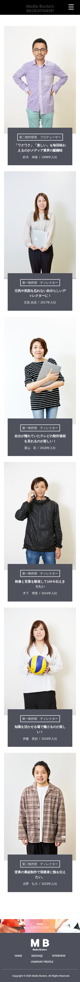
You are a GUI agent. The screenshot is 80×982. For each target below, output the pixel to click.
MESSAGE (37, 955)
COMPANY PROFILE (42, 961)
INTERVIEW (58, 955)
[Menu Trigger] (71, 7)
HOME (18, 955)
